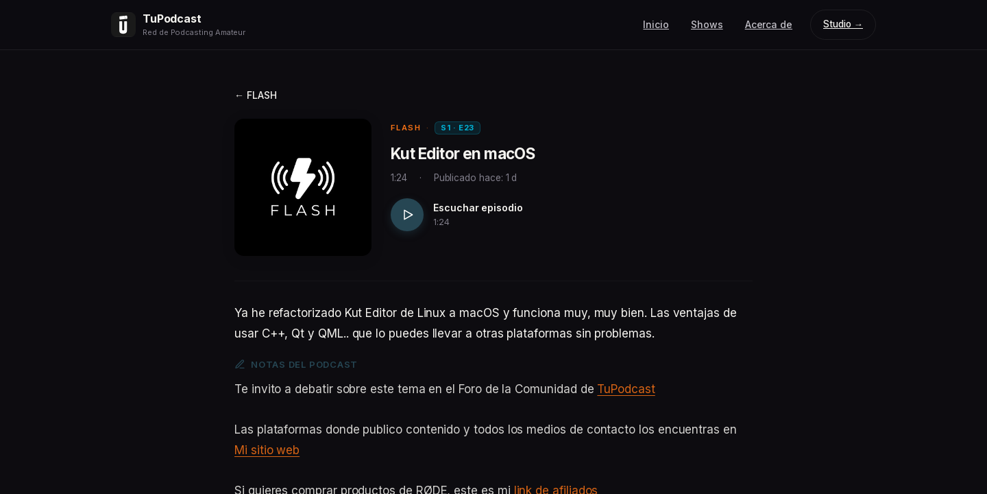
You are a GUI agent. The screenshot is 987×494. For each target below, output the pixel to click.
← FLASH (255, 95)
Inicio (656, 24)
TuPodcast (626, 389)
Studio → (843, 24)
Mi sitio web (267, 450)
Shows (707, 24)
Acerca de (768, 24)
